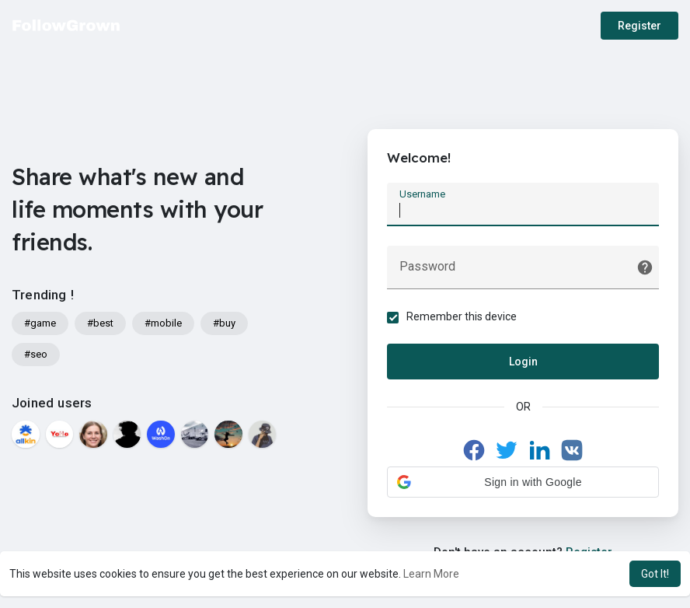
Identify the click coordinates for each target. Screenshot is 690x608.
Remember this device (461, 316)
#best (100, 323)
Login (523, 361)
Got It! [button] (655, 574)
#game (40, 323)
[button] (523, 482)
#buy (224, 323)
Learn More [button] (431, 574)
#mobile (163, 323)
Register (639, 25)
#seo (35, 354)
